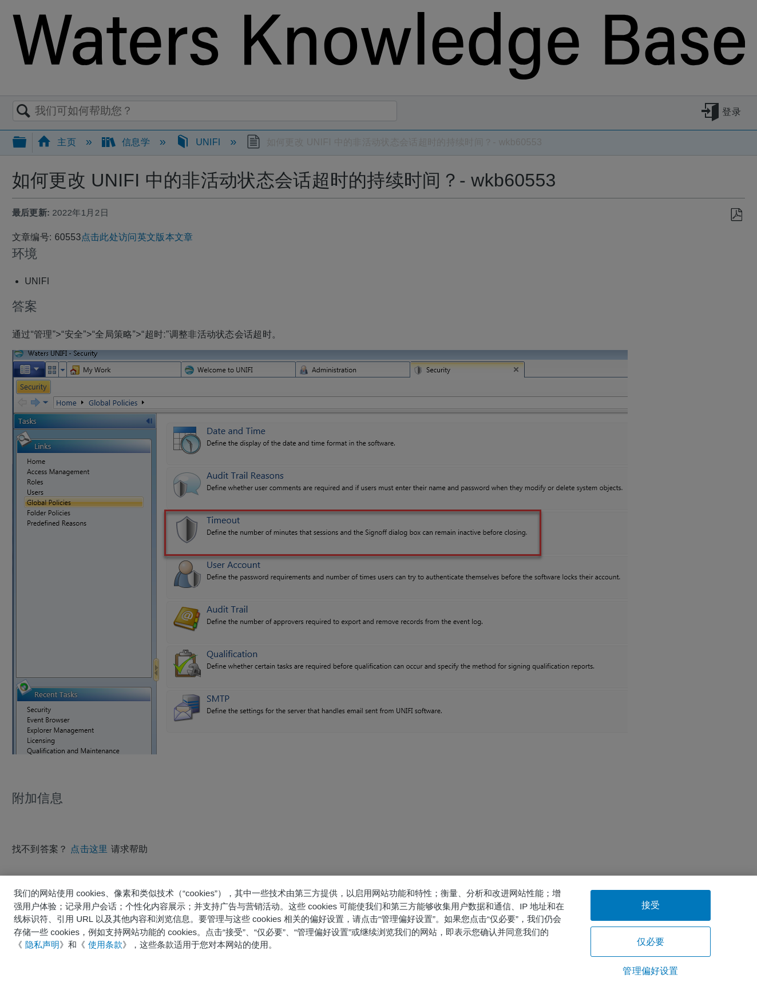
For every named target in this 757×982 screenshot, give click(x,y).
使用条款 (105, 944)
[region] (378, 929)
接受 (650, 905)
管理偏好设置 (650, 971)
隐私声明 (42, 944)
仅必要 (650, 942)
